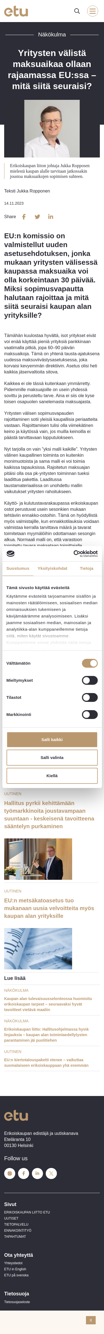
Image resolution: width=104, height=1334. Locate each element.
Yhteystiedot (13, 1263)
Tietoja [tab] (86, 568)
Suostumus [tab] (17, 568)
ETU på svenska (16, 1275)
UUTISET (11, 1218)
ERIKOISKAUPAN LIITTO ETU (27, 1212)
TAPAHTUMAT (15, 1237)
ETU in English (15, 1269)
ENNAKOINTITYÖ (17, 1231)
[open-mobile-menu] (92, 11)
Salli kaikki (52, 739)
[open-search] (77, 11)
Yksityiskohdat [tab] (52, 568)
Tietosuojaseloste (17, 1302)
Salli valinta (52, 757)
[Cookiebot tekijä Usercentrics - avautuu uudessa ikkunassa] (74, 553)
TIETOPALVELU (16, 1224)
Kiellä (51, 775)
